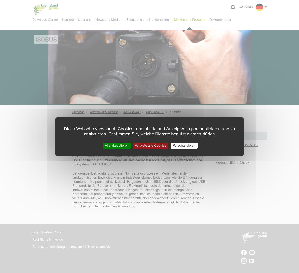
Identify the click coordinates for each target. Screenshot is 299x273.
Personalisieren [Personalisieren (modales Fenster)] (184, 145)
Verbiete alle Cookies (150, 145)
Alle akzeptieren (117, 145)
